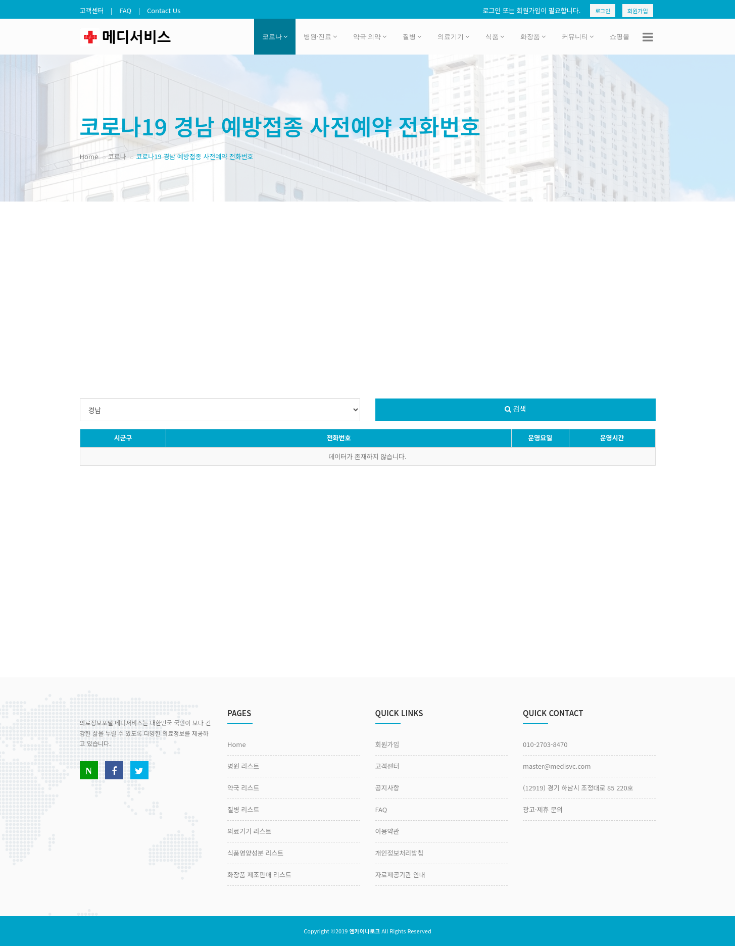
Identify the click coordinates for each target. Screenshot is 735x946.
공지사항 (387, 787)
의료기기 (453, 36)
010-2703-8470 (545, 744)
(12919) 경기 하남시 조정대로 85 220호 (578, 787)
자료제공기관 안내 (400, 874)
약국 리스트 (243, 787)
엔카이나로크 (364, 931)
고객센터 (92, 10)
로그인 (602, 11)
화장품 (533, 36)
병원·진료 (320, 36)
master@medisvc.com (557, 766)
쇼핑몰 (619, 36)
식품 (494, 36)
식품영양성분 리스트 (255, 853)
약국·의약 (369, 36)
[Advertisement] (368, 282)
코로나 (274, 36)
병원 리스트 (243, 766)
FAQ (125, 10)
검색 (515, 409)
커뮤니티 (578, 36)
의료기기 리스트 (249, 831)
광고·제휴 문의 (543, 809)
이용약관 (387, 831)
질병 (412, 36)
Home (89, 156)
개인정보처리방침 (399, 853)
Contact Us (163, 10)
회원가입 (637, 11)
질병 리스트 (243, 809)
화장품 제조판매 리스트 (259, 874)
